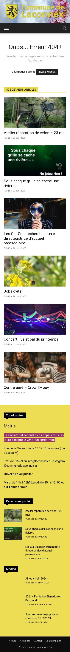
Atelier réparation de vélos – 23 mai (35, 133)
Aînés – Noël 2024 (36, 578)
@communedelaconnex (21, 465)
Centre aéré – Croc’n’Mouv (26, 387)
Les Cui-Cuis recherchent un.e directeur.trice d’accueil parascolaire (29, 238)
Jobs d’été (12, 291)
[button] (6, 28)
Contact (38, 640)
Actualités (25, 640)
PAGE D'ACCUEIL (47, 72)
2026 (49, 647)
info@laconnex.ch (38, 461)
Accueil (12, 640)
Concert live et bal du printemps (31, 339)
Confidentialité (53, 640)
